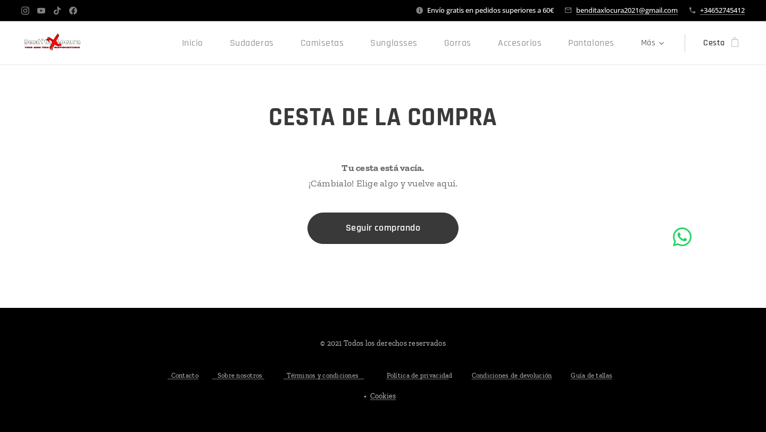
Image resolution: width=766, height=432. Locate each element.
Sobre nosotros (238, 375)
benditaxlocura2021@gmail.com (627, 10)
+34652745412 (722, 10)
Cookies (383, 396)
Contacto (183, 375)
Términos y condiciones (324, 375)
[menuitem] (130, 43)
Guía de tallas (591, 375)
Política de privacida (418, 375)
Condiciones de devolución (512, 375)
